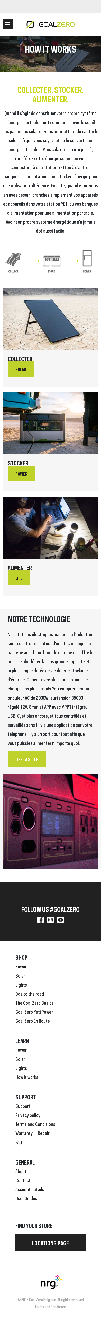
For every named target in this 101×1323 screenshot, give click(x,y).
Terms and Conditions (35, 1123)
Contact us (25, 1179)
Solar (20, 975)
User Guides (26, 1197)
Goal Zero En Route (32, 1020)
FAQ (18, 1141)
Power (21, 966)
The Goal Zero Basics (34, 1002)
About (20, 1170)
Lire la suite (26, 759)
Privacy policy (27, 1114)
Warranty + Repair (32, 1132)
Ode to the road (29, 993)
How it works (26, 1076)
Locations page (50, 1242)
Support (23, 1105)
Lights (21, 984)
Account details (29, 1188)
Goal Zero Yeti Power (34, 1011)
